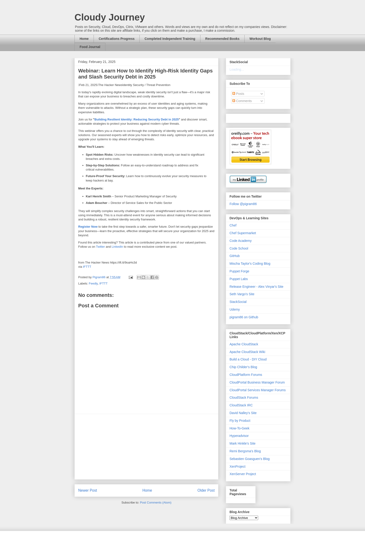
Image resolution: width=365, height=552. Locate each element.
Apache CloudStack (244, 344)
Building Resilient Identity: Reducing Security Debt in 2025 (137, 119)
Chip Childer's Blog (243, 367)
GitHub (235, 256)
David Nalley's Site (243, 413)
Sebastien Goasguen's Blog (250, 459)
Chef (233, 225)
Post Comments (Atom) (155, 502)
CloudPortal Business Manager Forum (257, 382)
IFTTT (87, 266)
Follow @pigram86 (243, 204)
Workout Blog (260, 39)
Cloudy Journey (109, 17)
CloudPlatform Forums (246, 375)
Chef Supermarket (243, 233)
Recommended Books (222, 39)
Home (84, 39)
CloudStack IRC (241, 405)
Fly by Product (240, 420)
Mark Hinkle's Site (243, 443)
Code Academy (241, 241)
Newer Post (87, 490)
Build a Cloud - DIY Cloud (248, 359)
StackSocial (238, 302)
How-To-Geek (240, 428)
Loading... (237, 69)
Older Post (206, 490)
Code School (239, 248)
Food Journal (90, 47)
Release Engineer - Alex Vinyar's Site (256, 286)
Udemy (235, 309)
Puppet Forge (239, 271)
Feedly (93, 283)
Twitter (100, 246)
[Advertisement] (146, 447)
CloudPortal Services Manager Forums (258, 390)
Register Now (88, 226)
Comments (242, 101)
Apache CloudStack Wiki (247, 352)
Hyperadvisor (239, 436)
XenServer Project (243, 474)
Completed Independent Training (170, 39)
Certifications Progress (117, 39)
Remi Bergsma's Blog (245, 451)
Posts (238, 94)
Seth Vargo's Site (242, 294)
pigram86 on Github (244, 317)
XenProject (237, 466)
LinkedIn (117, 246)
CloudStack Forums (244, 397)
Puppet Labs (239, 279)
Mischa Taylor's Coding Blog (250, 263)
